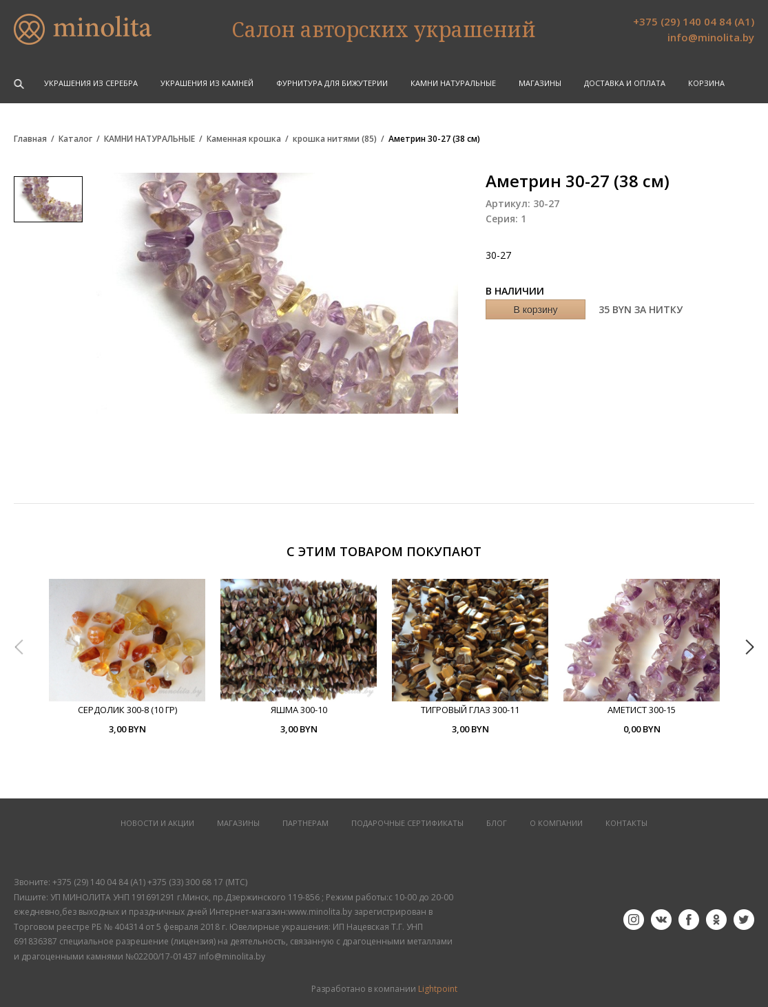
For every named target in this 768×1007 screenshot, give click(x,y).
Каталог (75, 139)
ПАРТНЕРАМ (305, 823)
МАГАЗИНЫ (238, 823)
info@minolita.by (710, 37)
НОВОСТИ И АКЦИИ (157, 823)
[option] (127, 657)
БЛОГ (496, 823)
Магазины (540, 83)
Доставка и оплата (624, 83)
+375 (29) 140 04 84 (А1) (693, 21)
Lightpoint (437, 989)
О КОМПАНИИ (556, 823)
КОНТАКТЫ (626, 823)
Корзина (706, 83)
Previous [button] (18, 647)
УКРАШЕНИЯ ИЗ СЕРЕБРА (91, 83)
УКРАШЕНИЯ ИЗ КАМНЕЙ (206, 83)
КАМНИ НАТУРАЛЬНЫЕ (453, 83)
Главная (30, 139)
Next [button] (749, 647)
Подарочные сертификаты (407, 823)
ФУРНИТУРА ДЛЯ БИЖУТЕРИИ (332, 83)
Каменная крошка (244, 139)
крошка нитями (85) (335, 139)
